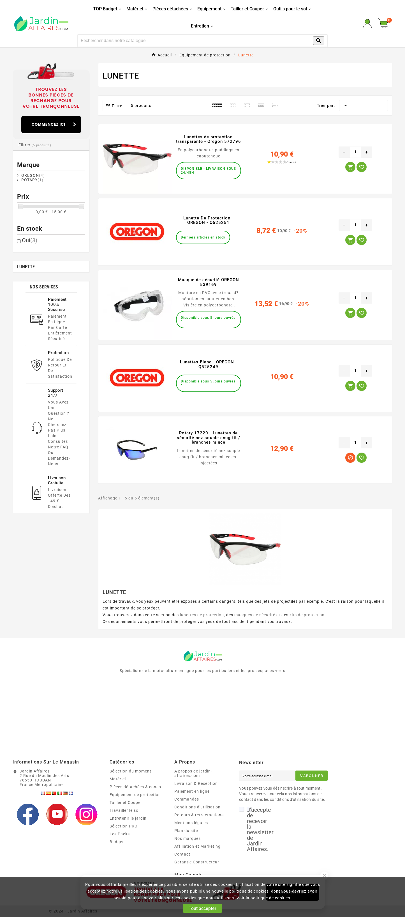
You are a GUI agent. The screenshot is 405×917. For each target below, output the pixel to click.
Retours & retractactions (199, 815)
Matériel (118, 779)
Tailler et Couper (126, 802)
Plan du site (186, 830)
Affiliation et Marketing (197, 846)
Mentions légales (191, 822)
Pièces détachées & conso (135, 787)
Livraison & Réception (196, 783)
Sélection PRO (124, 826)
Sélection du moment (130, 771)
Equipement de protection (135, 794)
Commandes (186, 799)
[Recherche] (190, 41)
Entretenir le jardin (128, 818)
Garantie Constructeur (196, 862)
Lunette (26, 266)
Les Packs (120, 834)
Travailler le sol (125, 810)
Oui (29, 240)
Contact (182, 854)
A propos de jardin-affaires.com (193, 773)
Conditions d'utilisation (197, 807)
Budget (117, 842)
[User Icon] (367, 23)
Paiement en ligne (192, 791)
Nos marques (187, 838)
